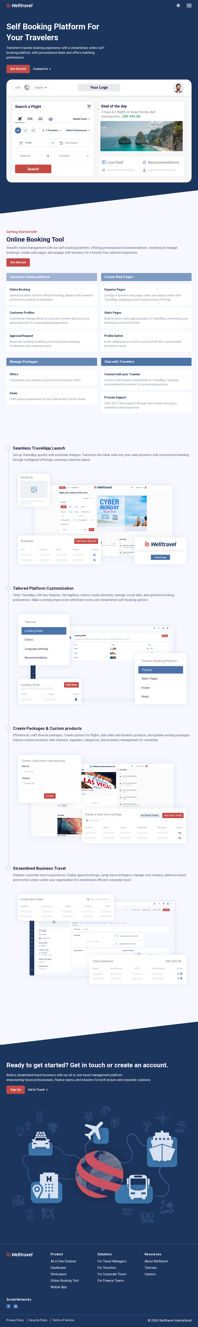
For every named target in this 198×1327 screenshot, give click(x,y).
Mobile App (59, 1287)
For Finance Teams (110, 1281)
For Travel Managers (111, 1261)
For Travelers (106, 1268)
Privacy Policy (15, 1320)
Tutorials (151, 1268)
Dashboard (58, 1268)
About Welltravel (156, 1261)
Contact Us (42, 68)
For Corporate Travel (111, 1274)
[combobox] (178, 5)
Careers (150, 1274)
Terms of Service (63, 1320)
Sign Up (15, 1089)
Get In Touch (38, 1089)
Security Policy (38, 1320)
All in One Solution (63, 1261)
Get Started (18, 68)
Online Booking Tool (65, 1281)
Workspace (58, 1274)
